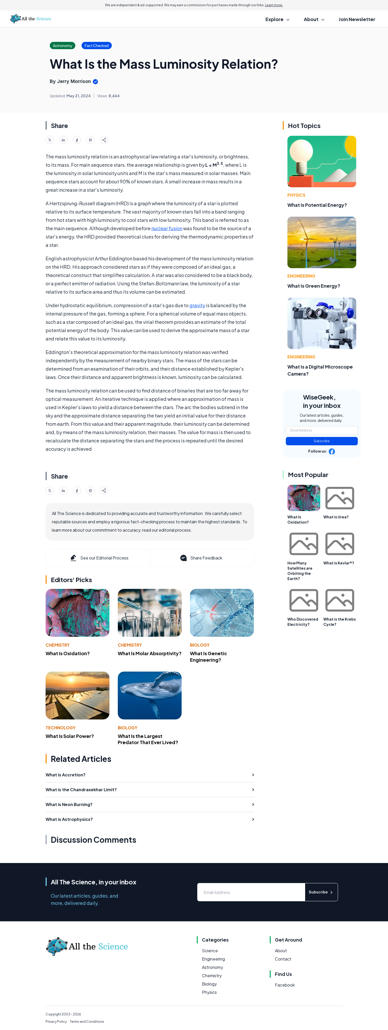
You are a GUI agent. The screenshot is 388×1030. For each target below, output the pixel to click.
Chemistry (58, 645)
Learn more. (274, 5)
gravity (197, 305)
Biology (200, 645)
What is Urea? (336, 516)
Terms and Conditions (87, 1021)
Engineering (301, 276)
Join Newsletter (357, 19)
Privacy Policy (56, 1021)
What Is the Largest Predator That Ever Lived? (148, 739)
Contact (283, 959)
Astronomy (212, 967)
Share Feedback (200, 558)
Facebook (285, 985)
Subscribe (322, 441)
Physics (296, 195)
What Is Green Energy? (313, 286)
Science (210, 950)
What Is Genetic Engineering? (208, 656)
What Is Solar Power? (70, 736)
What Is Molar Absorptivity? (150, 653)
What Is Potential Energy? (317, 205)
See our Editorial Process (98, 558)
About (281, 950)
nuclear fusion (166, 228)
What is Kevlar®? (338, 563)
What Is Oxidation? (68, 653)
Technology (61, 727)
